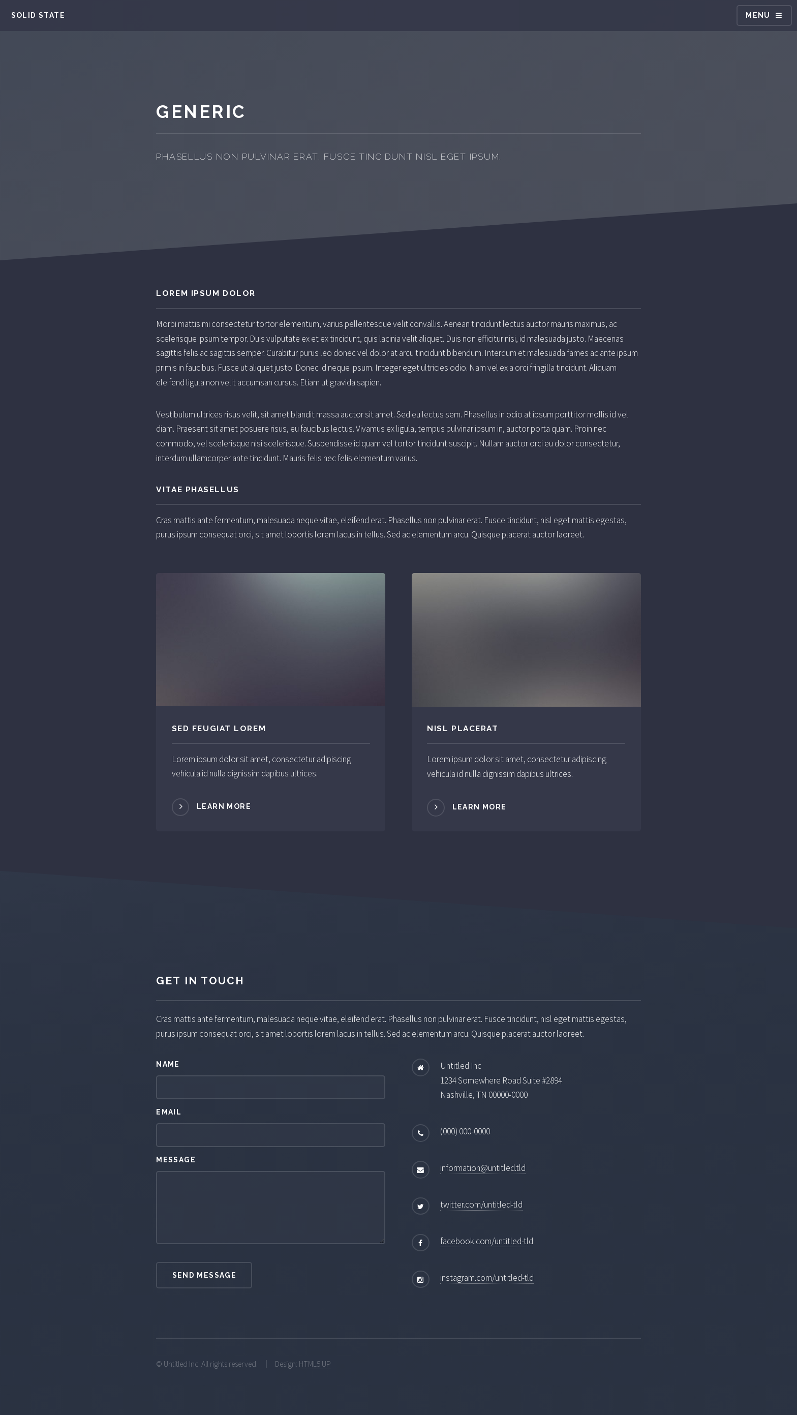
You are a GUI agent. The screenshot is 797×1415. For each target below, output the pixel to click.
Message (176, 1160)
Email (168, 1112)
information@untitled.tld (483, 1167)
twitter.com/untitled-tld (481, 1204)
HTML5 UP (315, 1364)
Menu (758, 15)
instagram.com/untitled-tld (487, 1277)
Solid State (38, 15)
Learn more (224, 806)
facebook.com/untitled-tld (486, 1241)
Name (168, 1064)
